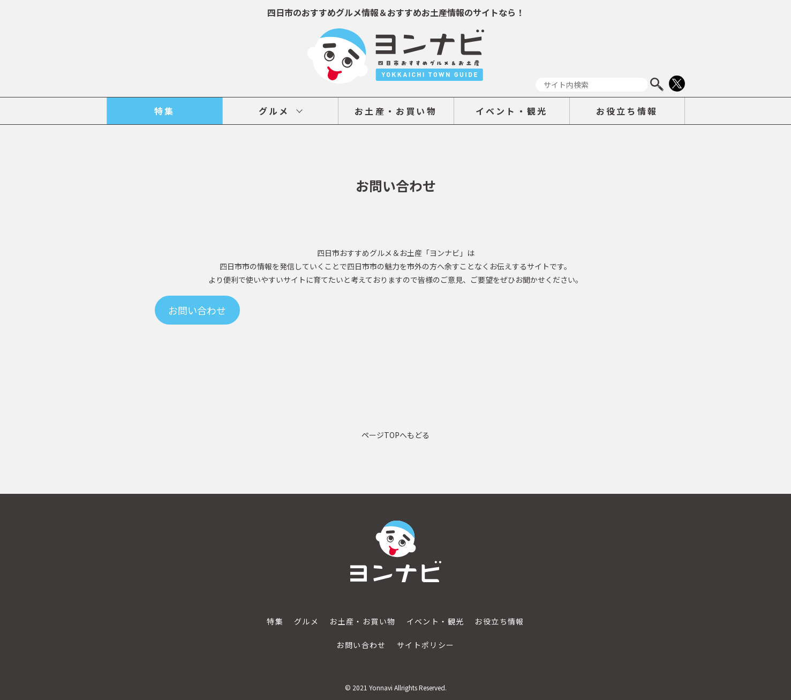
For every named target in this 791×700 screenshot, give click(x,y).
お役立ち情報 (627, 110)
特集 (164, 110)
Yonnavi (381, 687)
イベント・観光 (511, 110)
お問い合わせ (361, 644)
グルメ (274, 110)
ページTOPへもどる (395, 435)
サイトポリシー (426, 644)
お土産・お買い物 (396, 110)
